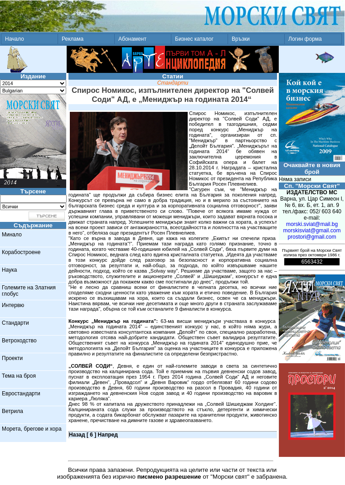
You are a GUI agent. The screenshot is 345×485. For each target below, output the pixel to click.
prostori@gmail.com (312, 237)
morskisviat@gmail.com (312, 230)
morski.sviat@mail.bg (312, 224)
